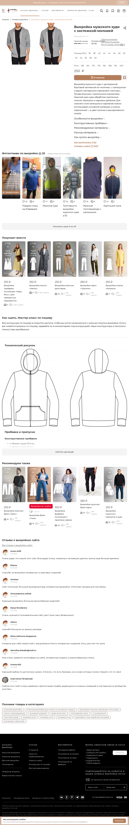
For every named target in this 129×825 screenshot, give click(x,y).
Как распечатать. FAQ (85, 142)
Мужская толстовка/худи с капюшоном (92, 209)
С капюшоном (99, 713)
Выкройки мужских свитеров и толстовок (99, 710)
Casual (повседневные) (14, 713)
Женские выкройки (11, 753)
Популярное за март (67, 758)
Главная (5, 19)
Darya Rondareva (18, 608)
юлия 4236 (15, 551)
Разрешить (119, 821)
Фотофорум (65, 745)
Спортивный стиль (79, 713)
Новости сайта (35, 760)
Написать (120, 753)
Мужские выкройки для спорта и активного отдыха (50, 710)
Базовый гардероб (38, 713)
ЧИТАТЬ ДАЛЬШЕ (64, 452)
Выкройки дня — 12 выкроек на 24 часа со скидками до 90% (59, 3)
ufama (13, 622)
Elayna (13, 565)
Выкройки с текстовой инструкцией (92, 717)
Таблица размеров (109, 39)
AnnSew (14, 579)
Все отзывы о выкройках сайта (17, 545)
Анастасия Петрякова (21, 678)
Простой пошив (11, 717)
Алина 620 (15, 664)
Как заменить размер (110, 42)
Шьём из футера (58, 713)
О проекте (33, 750)
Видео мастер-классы (12, 775)
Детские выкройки (10, 760)
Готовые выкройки (20, 19)
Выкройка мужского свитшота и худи (114, 514)
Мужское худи (50, 206)
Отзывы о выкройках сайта (20, 540)
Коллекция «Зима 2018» (14, 721)
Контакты (6, 798)
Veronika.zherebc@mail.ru (23, 650)
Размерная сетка (21, 798)
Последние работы (66, 750)
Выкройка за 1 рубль (41, 506)
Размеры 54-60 (64, 717)
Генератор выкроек (11, 772)
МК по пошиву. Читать (113, 45)
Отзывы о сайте (86, 146)
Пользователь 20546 (20, 593)
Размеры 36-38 (29, 717)
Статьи (33, 745)
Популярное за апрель (68, 754)
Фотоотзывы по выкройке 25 (24, 153)
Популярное (7, 764)
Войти (122, 2)
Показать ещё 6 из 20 (64, 226)
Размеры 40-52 (46, 717)
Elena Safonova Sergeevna (23, 636)
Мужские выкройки (13, 710)
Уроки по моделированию (36, 755)
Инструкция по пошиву (39, 764)
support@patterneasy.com (104, 797)
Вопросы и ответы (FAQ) (43, 798)
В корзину (98, 77)
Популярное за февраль (65, 763)
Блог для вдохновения (39, 768)
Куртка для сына (112, 206)
